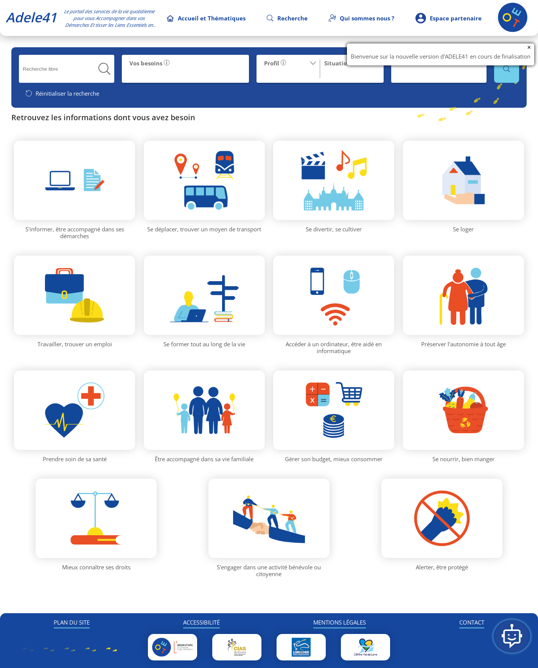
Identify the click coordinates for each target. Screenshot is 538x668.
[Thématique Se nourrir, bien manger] (463, 410)
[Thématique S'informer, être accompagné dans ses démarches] (74, 180)
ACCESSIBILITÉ (201, 622)
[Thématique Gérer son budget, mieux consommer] (333, 410)
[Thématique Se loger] (463, 180)
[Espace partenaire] (448, 18)
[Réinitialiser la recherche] (62, 93)
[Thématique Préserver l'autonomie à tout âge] (463, 295)
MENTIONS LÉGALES (339, 622)
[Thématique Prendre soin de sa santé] (74, 410)
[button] (104, 69)
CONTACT (471, 622)
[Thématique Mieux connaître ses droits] (96, 518)
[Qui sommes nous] (361, 18)
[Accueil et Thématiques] (206, 18)
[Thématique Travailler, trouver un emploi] (74, 295)
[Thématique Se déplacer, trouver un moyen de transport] (204, 180)
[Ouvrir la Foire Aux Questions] (511, 636)
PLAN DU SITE (72, 622)
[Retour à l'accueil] (512, 30)
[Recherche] (287, 18)
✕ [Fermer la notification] (529, 47)
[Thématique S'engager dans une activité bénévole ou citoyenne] (269, 518)
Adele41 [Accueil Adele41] (31, 17)
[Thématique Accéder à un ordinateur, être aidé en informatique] (333, 295)
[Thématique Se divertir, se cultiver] (333, 180)
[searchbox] (61, 68)
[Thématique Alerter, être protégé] (441, 518)
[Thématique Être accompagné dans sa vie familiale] (204, 410)
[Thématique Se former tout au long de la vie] (204, 295)
